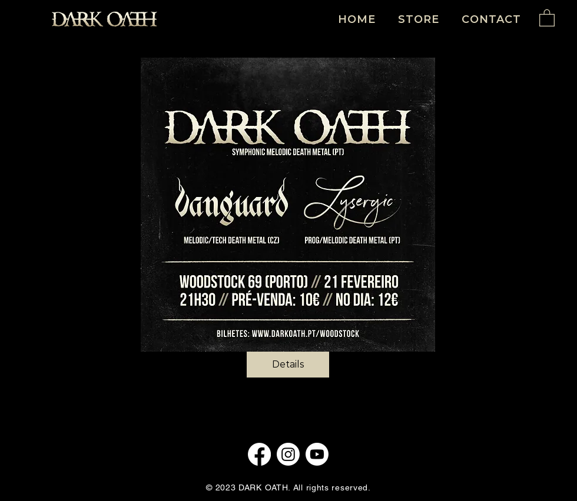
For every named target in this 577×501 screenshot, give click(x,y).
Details (288, 364)
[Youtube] (317, 454)
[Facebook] (259, 454)
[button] (547, 17)
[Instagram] (288, 454)
